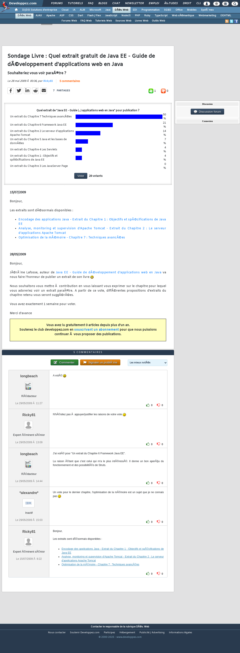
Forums (57, 3)
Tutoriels (75, 3)
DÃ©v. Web (121, 9)
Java (107, 9)
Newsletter (134, 3)
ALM (82, 9)
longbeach (29, 389)
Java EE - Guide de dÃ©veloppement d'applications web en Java (108, 277)
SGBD (167, 9)
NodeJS (126, 15)
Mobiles (192, 9)
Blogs (103, 3)
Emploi (153, 3)
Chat (116, 3)
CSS (71, 15)
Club (200, 3)
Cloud (64, 9)
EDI (135, 9)
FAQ (91, 3)
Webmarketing (207, 15)
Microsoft (95, 9)
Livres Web (141, 20)
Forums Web (69, 20)
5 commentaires (70, 85)
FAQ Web (86, 20)
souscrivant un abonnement (96, 334)
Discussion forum (207, 111)
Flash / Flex (94, 15)
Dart (80, 15)
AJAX (39, 15)
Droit (187, 3)
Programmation (150, 9)
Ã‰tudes (171, 3)
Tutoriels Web (103, 20)
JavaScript (111, 15)
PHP (137, 15)
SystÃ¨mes (207, 9)
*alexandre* (29, 506)
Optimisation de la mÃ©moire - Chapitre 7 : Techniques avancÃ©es (71, 242)
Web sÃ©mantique (183, 15)
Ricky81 (48, 85)
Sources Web (123, 20)
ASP (62, 15)
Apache (50, 15)
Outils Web (158, 20)
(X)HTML (225, 15)
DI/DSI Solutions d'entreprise (39, 9)
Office (179, 9)
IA (74, 9)
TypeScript (161, 15)
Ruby (147, 15)
